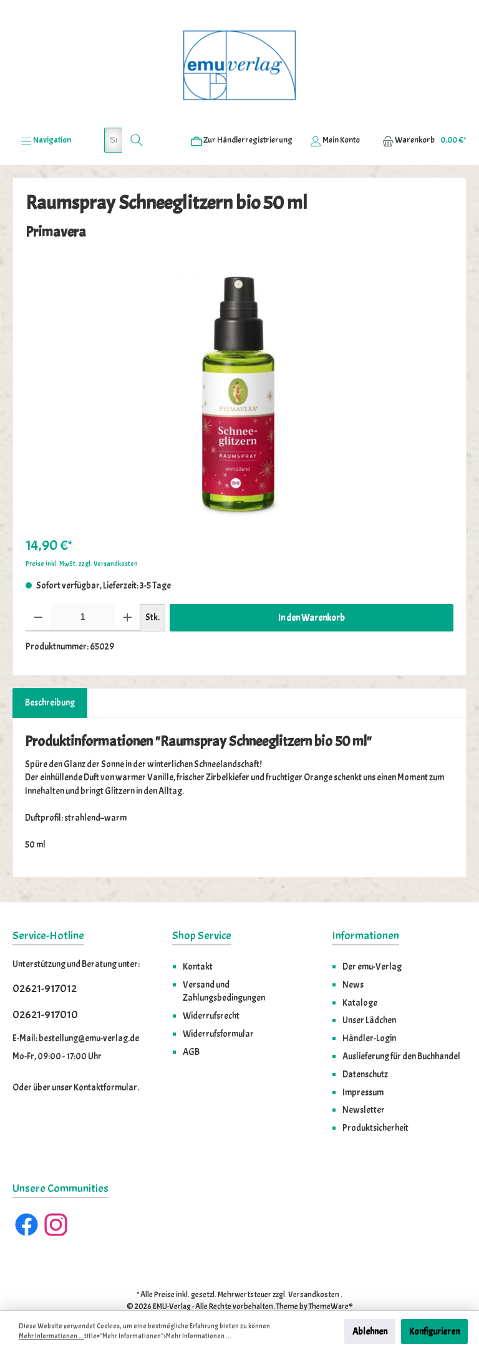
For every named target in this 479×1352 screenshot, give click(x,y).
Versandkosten (313, 1267)
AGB (191, 1024)
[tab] (49, 676)
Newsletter (363, 1082)
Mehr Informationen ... (51, 1336)
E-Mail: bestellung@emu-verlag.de (75, 1010)
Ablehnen (369, 1331)
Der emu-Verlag (372, 939)
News (353, 957)
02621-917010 (45, 987)
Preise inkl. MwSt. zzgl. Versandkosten (82, 536)
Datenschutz (365, 1046)
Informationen (365, 909)
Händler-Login (369, 1010)
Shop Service (201, 909)
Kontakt (198, 939)
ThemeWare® (331, 1279)
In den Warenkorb (311, 590)
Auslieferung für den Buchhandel (401, 1028)
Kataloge (359, 975)
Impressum (363, 1065)
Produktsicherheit (375, 1100)
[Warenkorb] (420, 112)
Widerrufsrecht (211, 988)
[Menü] (45, 112)
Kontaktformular (105, 1060)
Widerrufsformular (218, 1006)
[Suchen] (137, 112)
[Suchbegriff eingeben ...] (113, 112)
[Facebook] (26, 1197)
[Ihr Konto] (335, 112)
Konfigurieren (434, 1331)
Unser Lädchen (369, 992)
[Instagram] (56, 1197)
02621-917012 (44, 962)
